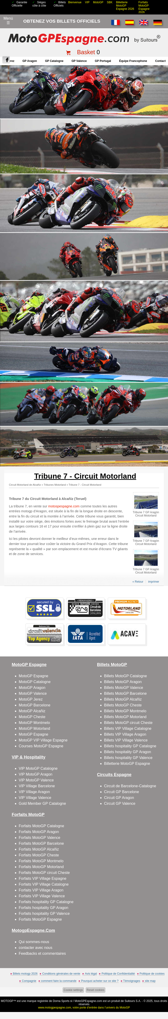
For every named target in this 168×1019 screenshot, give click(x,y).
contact (160, 61)
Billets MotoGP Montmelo (125, 711)
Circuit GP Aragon (119, 798)
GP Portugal (103, 61)
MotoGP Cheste (32, 717)
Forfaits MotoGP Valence (39, 838)
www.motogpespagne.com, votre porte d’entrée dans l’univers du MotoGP (84, 1007)
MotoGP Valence (33, 693)
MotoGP (98, 2)
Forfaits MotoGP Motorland (41, 867)
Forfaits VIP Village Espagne (42, 878)
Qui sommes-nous (34, 942)
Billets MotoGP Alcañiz (123, 699)
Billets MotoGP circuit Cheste (128, 723)
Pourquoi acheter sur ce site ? (99, 981)
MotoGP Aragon (32, 688)
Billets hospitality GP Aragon (127, 752)
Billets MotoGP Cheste (123, 705)
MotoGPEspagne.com (88, 1001)
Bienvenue (75, 2)
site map (150, 981)
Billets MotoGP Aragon (123, 682)
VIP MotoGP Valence (36, 780)
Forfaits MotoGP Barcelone (41, 843)
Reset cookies (95, 990)
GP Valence (79, 61)
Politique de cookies (152, 973)
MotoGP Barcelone (34, 705)
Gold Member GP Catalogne (42, 803)
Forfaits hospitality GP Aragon (43, 908)
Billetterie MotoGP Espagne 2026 (125, 6)
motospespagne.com (64, 506)
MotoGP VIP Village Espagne (43, 740)
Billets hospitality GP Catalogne (130, 746)
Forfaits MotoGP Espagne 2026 (143, 7)
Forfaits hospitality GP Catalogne (46, 902)
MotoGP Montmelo (34, 723)
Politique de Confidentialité (118, 973)
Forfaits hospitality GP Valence (44, 914)
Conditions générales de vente (61, 973)
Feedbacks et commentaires (42, 953)
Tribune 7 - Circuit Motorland (85, 484)
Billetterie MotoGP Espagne (127, 764)
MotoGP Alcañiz (32, 711)
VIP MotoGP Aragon (35, 774)
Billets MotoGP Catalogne (125, 676)
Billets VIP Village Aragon (125, 734)
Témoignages (131, 981)
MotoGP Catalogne (35, 682)
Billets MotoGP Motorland (125, 717)
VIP (87, 2)
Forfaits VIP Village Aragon (41, 890)
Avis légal (91, 973)
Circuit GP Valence (119, 803)
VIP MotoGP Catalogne (38, 768)
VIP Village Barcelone (37, 786)
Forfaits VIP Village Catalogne (44, 884)
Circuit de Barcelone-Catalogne (130, 786)
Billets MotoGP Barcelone (125, 693)
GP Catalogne (54, 61)
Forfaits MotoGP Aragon (39, 832)
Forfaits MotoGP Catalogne (41, 826)
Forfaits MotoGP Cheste (39, 855)
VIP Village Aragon (34, 792)
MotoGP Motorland (34, 728)
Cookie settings (73, 990)
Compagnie (29, 981)
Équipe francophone (133, 61)
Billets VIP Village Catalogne (127, 728)
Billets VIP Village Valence (126, 740)
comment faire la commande (58, 981)
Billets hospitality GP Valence (128, 758)
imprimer (153, 581)
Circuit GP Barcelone (121, 792)
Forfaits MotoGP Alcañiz (39, 849)
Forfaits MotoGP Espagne (40, 919)
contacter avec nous (35, 948)
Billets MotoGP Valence (123, 688)
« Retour (137, 581)
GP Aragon (29, 61)
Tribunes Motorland (55, 484)
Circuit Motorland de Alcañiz (25, 484)
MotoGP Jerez (31, 699)
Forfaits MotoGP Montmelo (41, 861)
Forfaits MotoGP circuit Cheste (44, 873)
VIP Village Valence (35, 798)
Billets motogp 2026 (25, 973)
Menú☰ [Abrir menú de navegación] (8, 20)
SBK (109, 2)
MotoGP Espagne (33, 676)
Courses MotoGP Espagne (41, 746)
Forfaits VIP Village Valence (42, 896)
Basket (86, 52)
